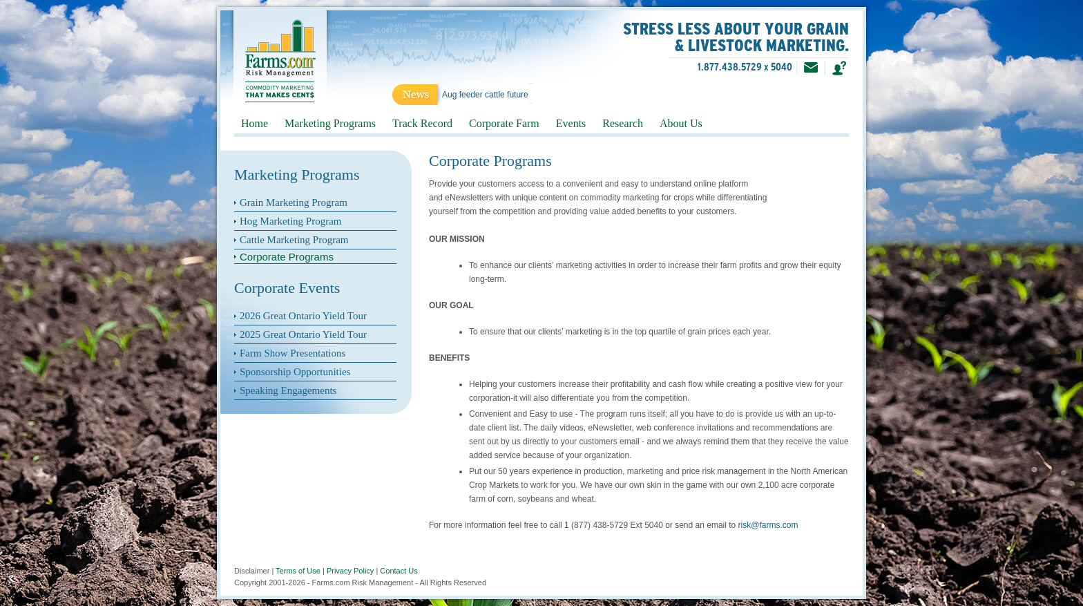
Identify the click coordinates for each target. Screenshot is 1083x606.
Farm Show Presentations (292, 353)
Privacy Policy (350, 571)
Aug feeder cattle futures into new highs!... (519, 95)
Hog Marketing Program (290, 221)
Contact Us (398, 571)
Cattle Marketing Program (294, 239)
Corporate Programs (287, 257)
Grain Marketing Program (293, 202)
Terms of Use (298, 571)
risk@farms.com (768, 525)
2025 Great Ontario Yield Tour (303, 334)
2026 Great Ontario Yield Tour (303, 315)
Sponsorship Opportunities (295, 371)
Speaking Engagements (288, 390)
